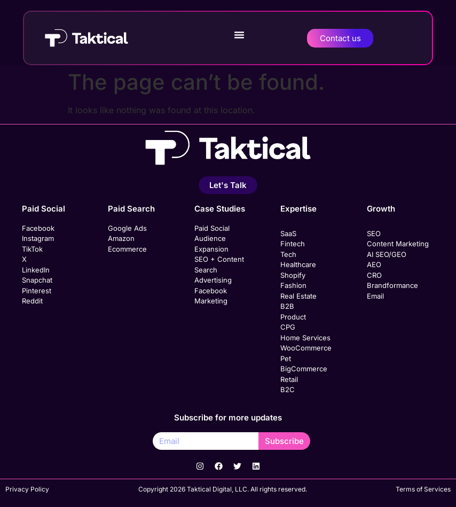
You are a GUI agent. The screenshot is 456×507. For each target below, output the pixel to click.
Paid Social (43, 209)
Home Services (305, 337)
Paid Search (131, 209)
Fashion (293, 285)
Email (375, 296)
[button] (239, 35)
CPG (287, 327)
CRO (374, 275)
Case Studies (219, 209)
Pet (285, 358)
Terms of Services (423, 489)
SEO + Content (219, 259)
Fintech (292, 243)
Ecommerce (127, 249)
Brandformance (392, 285)
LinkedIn (36, 270)
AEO (374, 264)
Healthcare (298, 264)
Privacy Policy (27, 489)
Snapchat (37, 280)
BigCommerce (303, 368)
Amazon (121, 238)
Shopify (292, 275)
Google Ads (127, 228)
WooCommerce (306, 348)
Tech (288, 254)
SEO (374, 233)
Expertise (298, 209)
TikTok (32, 249)
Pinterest (36, 290)
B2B (287, 306)
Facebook (38, 228)
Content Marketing (398, 243)
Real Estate (298, 296)
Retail (289, 379)
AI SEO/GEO (386, 254)
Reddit (32, 301)
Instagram (38, 238)
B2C (287, 389)
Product (293, 317)
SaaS (288, 233)
